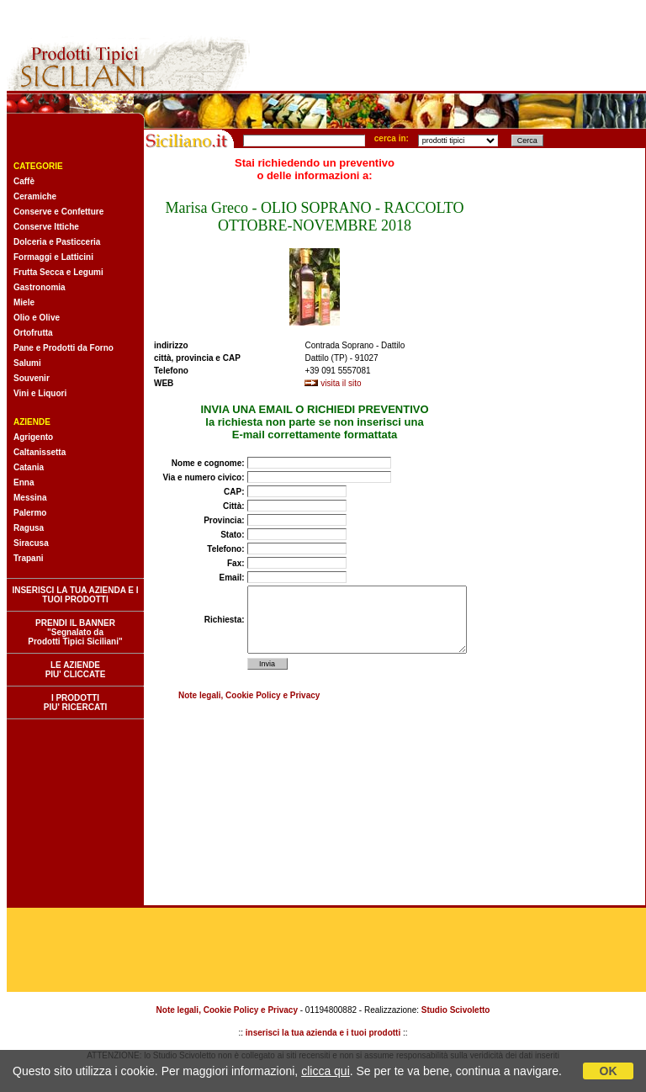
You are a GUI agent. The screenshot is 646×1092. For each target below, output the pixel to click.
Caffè (23, 181)
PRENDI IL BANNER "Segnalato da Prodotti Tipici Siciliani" (75, 632)
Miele (23, 302)
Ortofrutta (33, 332)
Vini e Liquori (39, 393)
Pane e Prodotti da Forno (63, 348)
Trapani (28, 558)
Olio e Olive (36, 317)
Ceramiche (34, 196)
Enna (23, 482)
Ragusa (28, 528)
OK (608, 1071)
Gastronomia (39, 287)
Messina (29, 497)
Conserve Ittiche (46, 226)
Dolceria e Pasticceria (56, 241)
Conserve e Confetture (58, 211)
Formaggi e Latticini (53, 257)
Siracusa (31, 543)
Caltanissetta (39, 452)
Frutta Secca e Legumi (58, 272)
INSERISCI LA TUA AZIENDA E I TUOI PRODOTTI (75, 595)
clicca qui (325, 1071)
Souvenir (31, 378)
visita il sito (340, 383)
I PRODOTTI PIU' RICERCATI (76, 702)
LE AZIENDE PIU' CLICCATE (75, 669)
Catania (28, 467)
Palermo (29, 512)
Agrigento (33, 437)
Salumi (27, 363)
